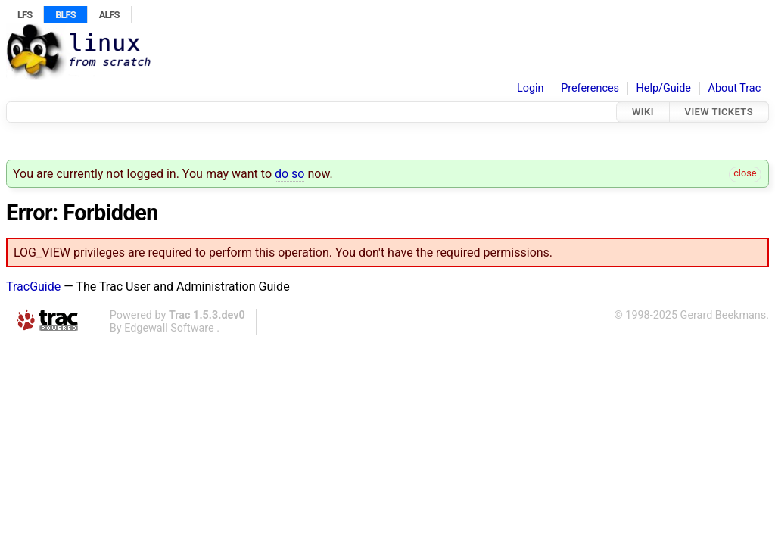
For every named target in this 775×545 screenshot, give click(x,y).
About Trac (734, 88)
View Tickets (719, 111)
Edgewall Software (169, 328)
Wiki (643, 111)
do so (290, 174)
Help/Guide (663, 88)
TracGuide (33, 286)
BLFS (65, 14)
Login (530, 88)
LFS (24, 14)
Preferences (590, 88)
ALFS (109, 14)
